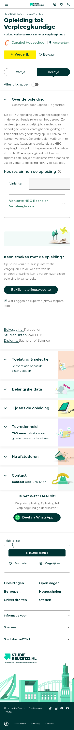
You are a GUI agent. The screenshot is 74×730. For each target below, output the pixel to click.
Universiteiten (15, 600)
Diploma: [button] (11, 340)
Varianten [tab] (16, 183)
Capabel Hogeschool (28, 42)
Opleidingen (14, 583)
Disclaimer (20, 723)
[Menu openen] (6, 4)
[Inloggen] (68, 4)
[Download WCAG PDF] (6, 723)
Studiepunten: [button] (16, 335)
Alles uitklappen (21, 84)
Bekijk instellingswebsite (31, 290)
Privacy (36, 723)
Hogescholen (50, 591)
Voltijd (20, 72)
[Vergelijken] (54, 4)
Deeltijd (53, 72)
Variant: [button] (9, 34)
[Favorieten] (61, 4)
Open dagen (49, 583)
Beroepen (12, 591)
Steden (45, 600)
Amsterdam (61, 42)
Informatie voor (15, 615)
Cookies (49, 723)
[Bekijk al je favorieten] (18, 563)
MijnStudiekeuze (37, 552)
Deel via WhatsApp (34, 517)
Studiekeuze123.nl (17, 639)
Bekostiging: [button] (14, 329)
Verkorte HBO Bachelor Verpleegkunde (28, 203)
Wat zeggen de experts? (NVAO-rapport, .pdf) (34, 303)
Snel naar (11, 627)
